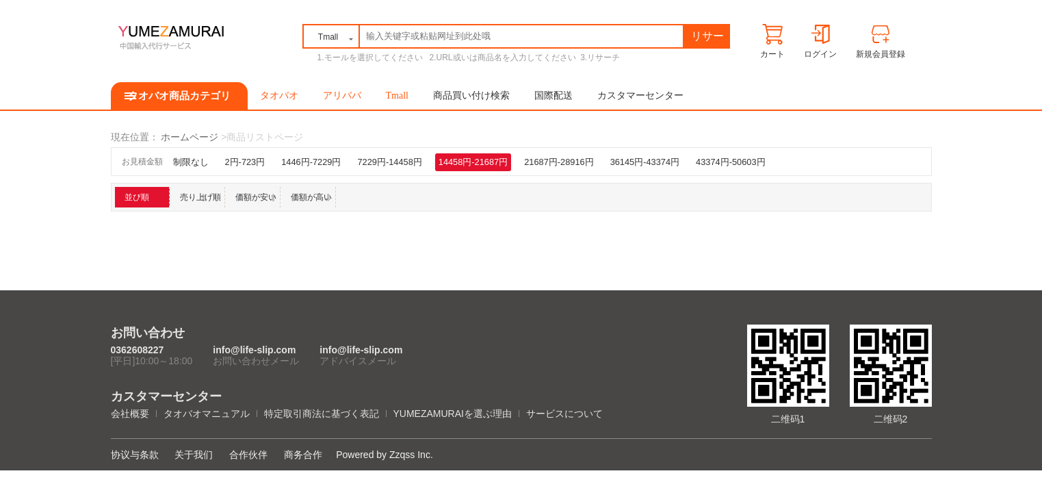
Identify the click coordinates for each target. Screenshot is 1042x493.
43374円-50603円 (730, 162)
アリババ (342, 95)
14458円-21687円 (473, 162)
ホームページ (189, 136)
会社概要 (130, 413)
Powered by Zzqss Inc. (384, 454)
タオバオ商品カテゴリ (179, 95)
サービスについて (564, 413)
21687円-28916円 (558, 162)
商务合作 (303, 454)
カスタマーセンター (640, 95)
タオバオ (279, 95)
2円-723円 (245, 162)
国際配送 (553, 95)
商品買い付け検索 (471, 95)
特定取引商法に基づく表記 (321, 413)
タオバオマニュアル (207, 413)
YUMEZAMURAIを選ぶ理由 (452, 413)
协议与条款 (135, 454)
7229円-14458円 (389, 162)
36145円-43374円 (644, 162)
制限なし (191, 162)
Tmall (397, 95)
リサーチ (707, 38)
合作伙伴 (248, 454)
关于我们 (193, 454)
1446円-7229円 (311, 162)
